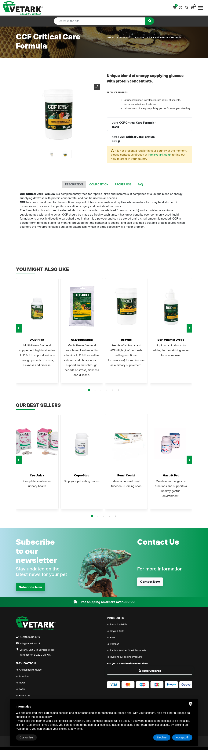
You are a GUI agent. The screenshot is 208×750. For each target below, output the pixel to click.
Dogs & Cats (115, 631)
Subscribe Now (30, 587)
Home (113, 37)
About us (22, 676)
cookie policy (43, 716)
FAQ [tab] (140, 184)
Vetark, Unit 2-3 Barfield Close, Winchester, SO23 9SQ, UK (37, 652)
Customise (26, 737)
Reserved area (149, 670)
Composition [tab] (98, 184)
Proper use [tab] (123, 184)
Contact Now (150, 582)
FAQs (20, 689)
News (21, 682)
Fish (111, 637)
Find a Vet (23, 695)
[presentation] (19, 328)
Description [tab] (74, 184)
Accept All (182, 737)
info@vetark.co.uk (159, 154)
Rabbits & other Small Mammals (126, 650)
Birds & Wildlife (117, 624)
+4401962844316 (30, 636)
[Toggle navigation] (200, 7)
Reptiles (141, 37)
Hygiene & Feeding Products (125, 656)
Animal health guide (29, 669)
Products (126, 37)
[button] (89, 390)
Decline (161, 737)
